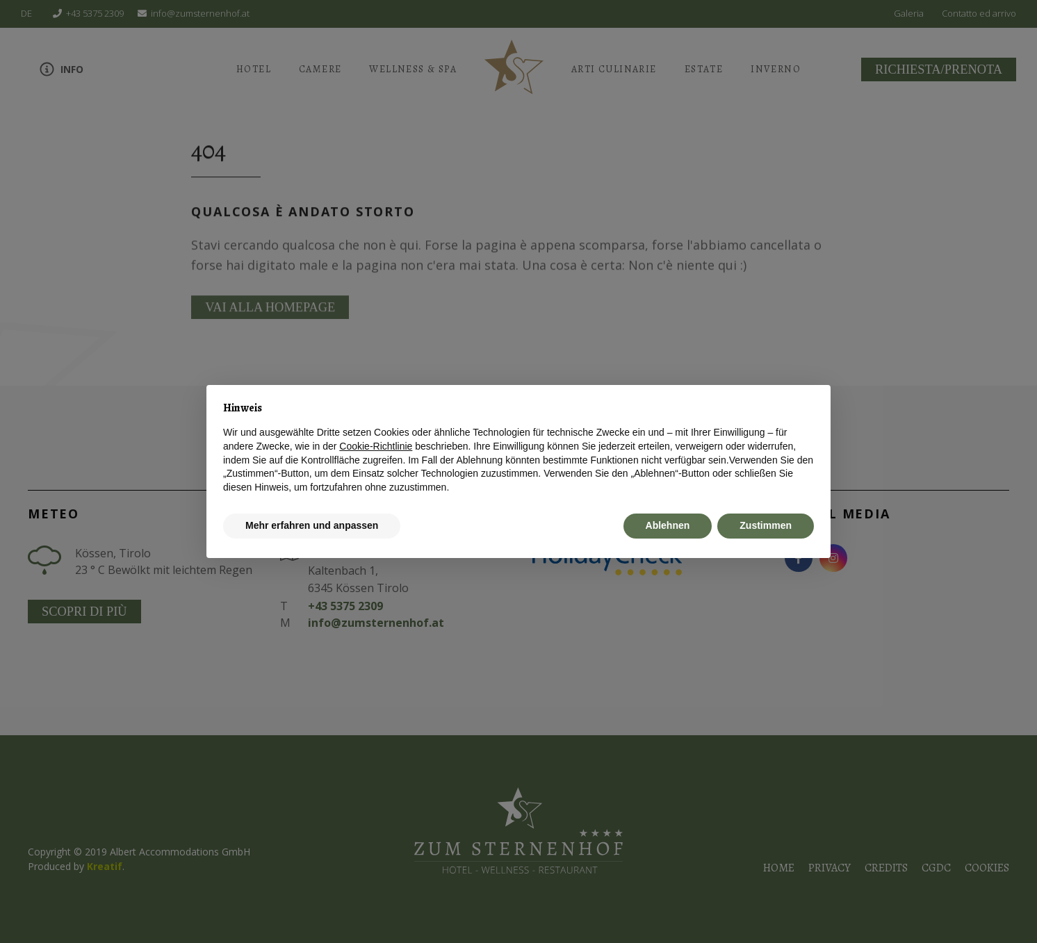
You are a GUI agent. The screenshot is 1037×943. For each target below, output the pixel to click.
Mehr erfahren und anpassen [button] (311, 525)
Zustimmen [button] (766, 525)
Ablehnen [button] (668, 525)
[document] (518, 448)
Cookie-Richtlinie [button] (375, 446)
